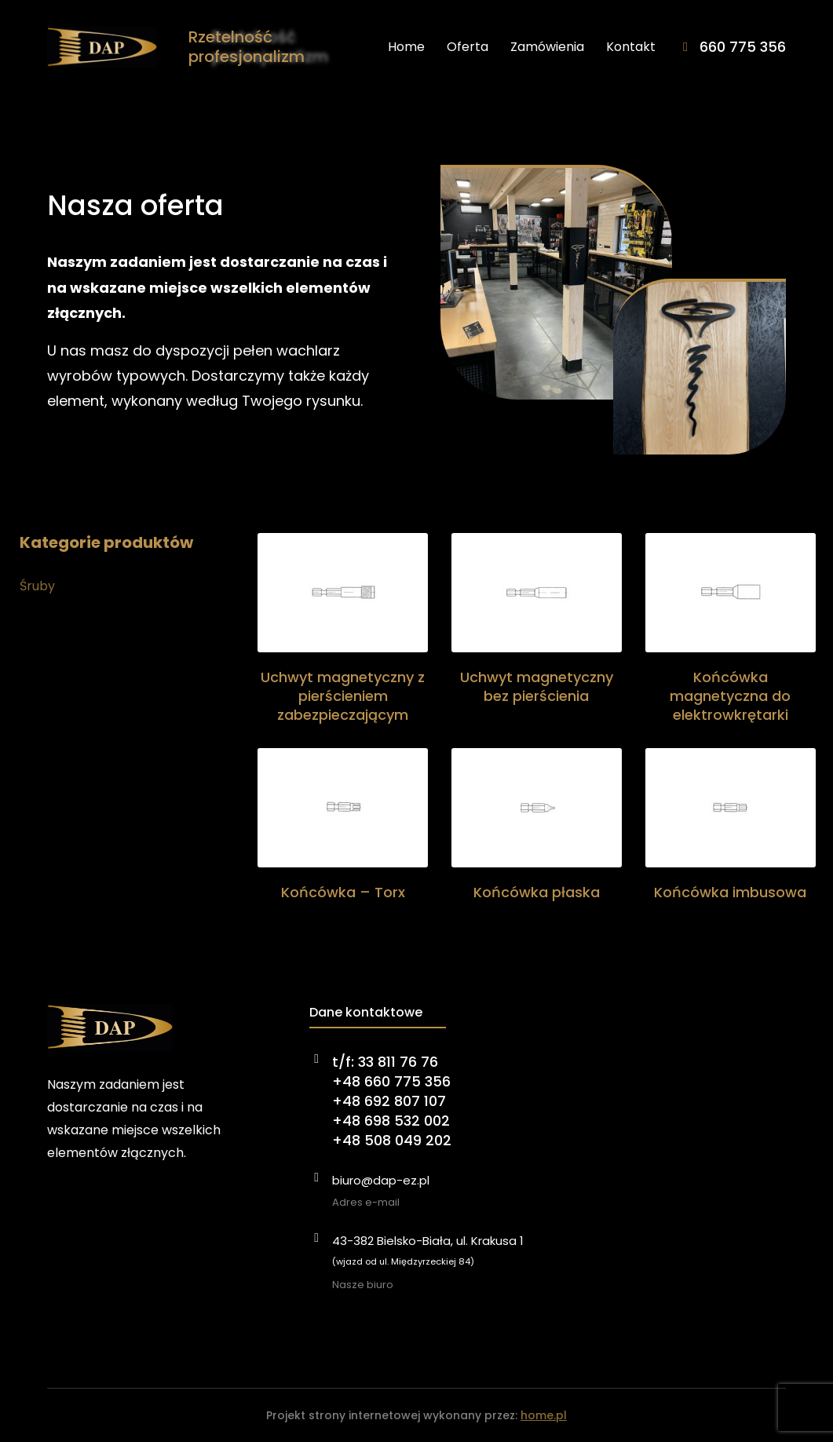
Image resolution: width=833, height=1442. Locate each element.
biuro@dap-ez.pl (380, 1180)
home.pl (544, 1415)
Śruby (37, 586)
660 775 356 (743, 47)
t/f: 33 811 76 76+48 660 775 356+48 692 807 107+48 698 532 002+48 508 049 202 (391, 1101)
